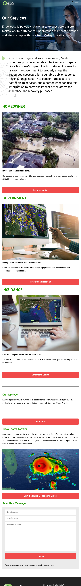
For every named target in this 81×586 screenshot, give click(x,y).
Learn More (40, 421)
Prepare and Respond (40, 282)
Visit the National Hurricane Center (40, 496)
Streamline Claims (40, 374)
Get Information (40, 190)
